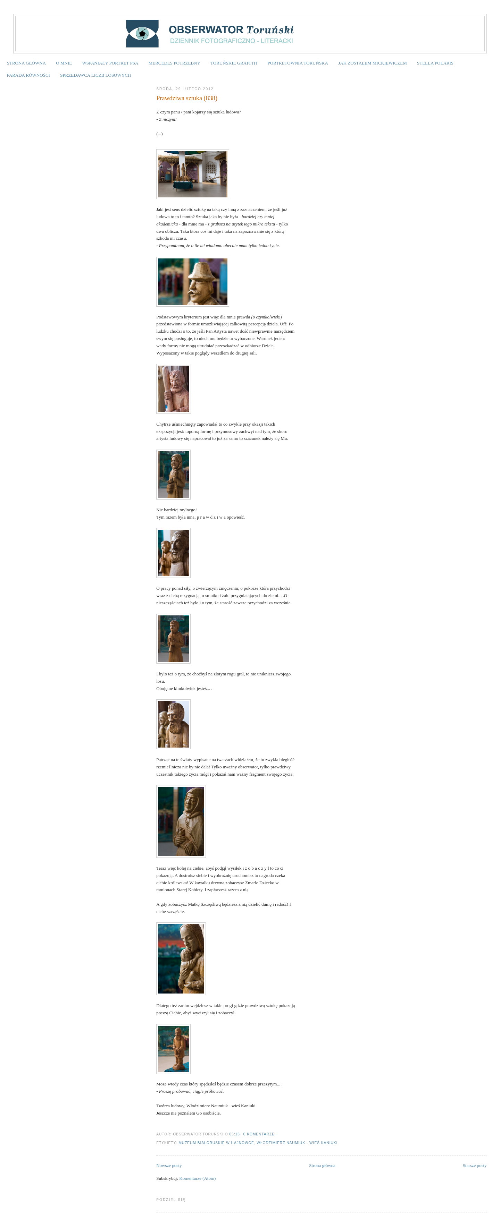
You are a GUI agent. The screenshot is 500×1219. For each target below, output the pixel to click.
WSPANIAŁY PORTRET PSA (110, 63)
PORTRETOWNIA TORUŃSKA (298, 63)
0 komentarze (259, 1134)
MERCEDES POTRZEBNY (174, 63)
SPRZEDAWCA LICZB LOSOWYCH (95, 75)
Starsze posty (475, 1165)
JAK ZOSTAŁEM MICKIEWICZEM (372, 63)
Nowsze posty (169, 1165)
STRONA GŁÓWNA (26, 63)
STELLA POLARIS (435, 63)
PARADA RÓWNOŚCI (28, 75)
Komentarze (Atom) (197, 1178)
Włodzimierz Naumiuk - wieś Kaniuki (297, 1143)
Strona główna (322, 1165)
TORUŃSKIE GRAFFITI (233, 63)
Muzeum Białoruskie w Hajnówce (216, 1143)
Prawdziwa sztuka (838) (186, 98)
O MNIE (64, 63)
